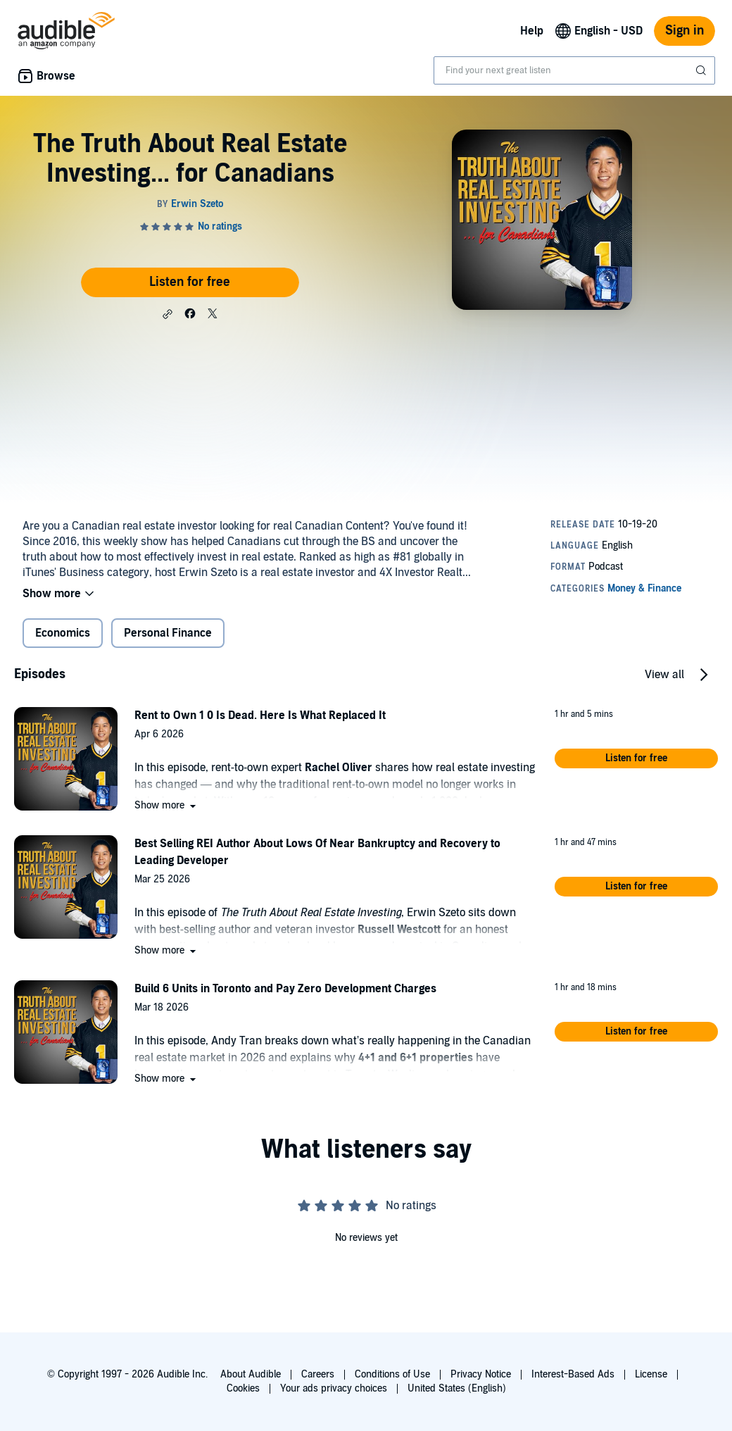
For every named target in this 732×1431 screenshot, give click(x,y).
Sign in (684, 30)
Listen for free (189, 282)
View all (664, 675)
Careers (317, 1374)
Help (531, 31)
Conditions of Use (392, 1374)
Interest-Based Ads (572, 1374)
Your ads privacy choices (333, 1388)
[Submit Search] (702, 70)
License (651, 1374)
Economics (62, 633)
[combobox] (574, 70)
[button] (167, 314)
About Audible (250, 1374)
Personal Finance (168, 633)
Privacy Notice (480, 1374)
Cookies (243, 1388)
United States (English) (457, 1388)
